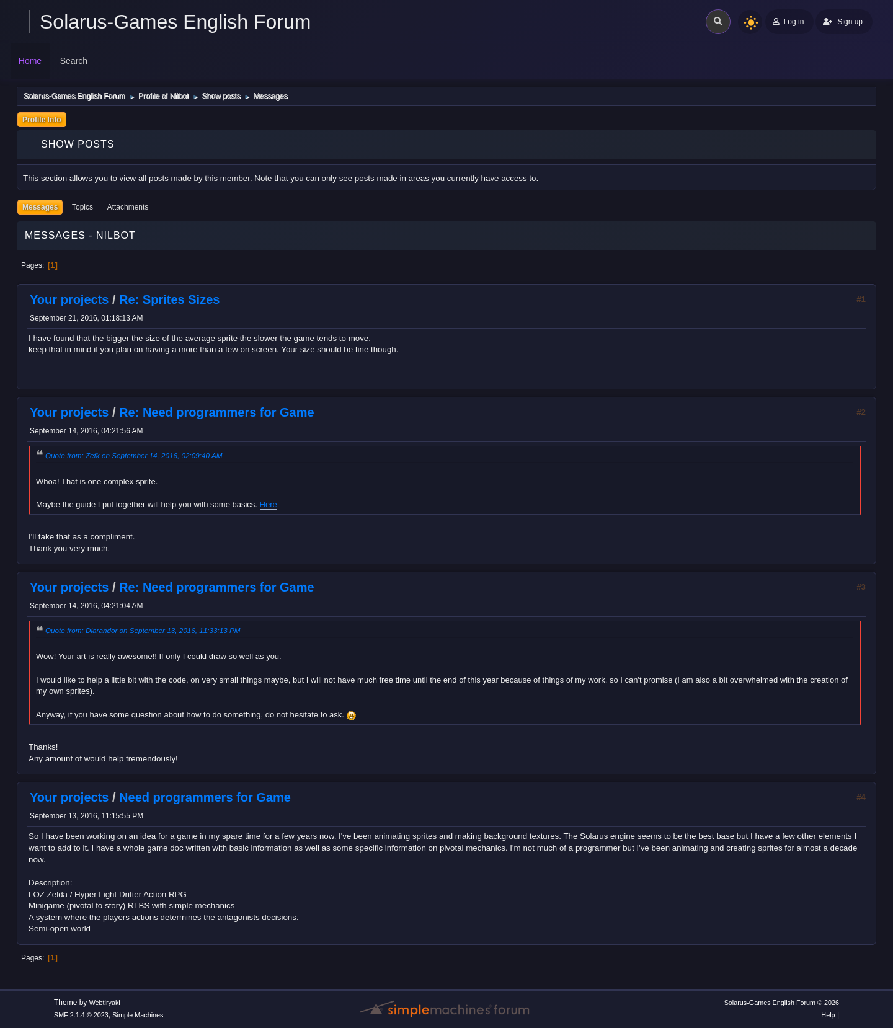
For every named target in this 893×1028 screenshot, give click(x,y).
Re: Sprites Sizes (169, 299)
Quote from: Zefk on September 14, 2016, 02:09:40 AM (133, 455)
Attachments (128, 207)
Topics (82, 207)
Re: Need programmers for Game (216, 412)
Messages (40, 207)
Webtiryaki (104, 1002)
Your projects (69, 299)
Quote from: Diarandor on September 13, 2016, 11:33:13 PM (142, 630)
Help (828, 1015)
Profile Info (41, 119)
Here (268, 504)
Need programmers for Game (205, 797)
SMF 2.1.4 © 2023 (81, 1015)
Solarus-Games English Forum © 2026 (781, 1002)
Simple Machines (137, 1015)
